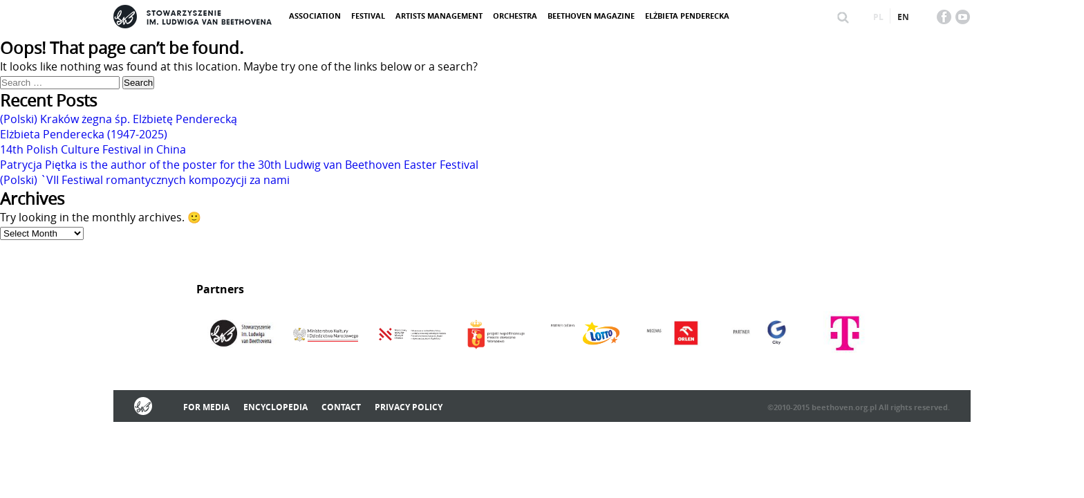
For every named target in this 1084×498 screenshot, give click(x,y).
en (903, 17)
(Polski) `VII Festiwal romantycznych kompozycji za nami (145, 179)
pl (878, 17)
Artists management (439, 15)
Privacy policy (408, 407)
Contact (341, 407)
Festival (368, 15)
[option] (239, 334)
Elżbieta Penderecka (687, 15)
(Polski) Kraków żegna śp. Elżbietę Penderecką (118, 119)
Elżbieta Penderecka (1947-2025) (83, 134)
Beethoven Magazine (591, 15)
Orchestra (515, 15)
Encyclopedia (275, 407)
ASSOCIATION (315, 15)
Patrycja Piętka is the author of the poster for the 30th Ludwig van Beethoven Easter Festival (239, 164)
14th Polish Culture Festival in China (93, 149)
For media (206, 407)
